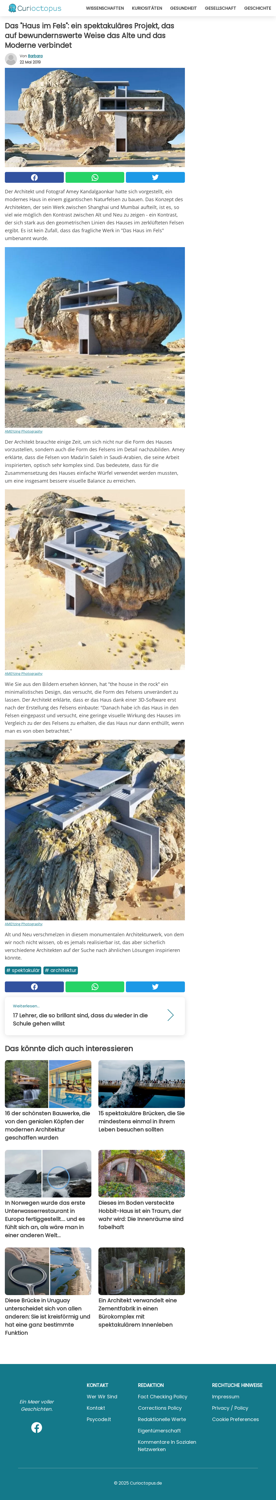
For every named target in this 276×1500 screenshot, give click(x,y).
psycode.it (99, 1419)
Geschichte (257, 8)
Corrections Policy (160, 1408)
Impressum (225, 1396)
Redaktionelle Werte (162, 1419)
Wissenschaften (105, 8)
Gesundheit (183, 8)
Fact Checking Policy (162, 1396)
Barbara (35, 56)
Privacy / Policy (230, 1408)
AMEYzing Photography (24, 431)
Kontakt (96, 1408)
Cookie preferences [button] (235, 1419)
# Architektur (61, 970)
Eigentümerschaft (159, 1430)
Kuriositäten (147, 8)
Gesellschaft (220, 8)
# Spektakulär (23, 970)
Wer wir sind (102, 1396)
